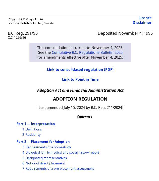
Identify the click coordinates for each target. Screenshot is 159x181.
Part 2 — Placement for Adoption (43, 141)
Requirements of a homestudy (48, 147)
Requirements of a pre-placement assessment (60, 168)
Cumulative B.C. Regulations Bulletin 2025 (87, 52)
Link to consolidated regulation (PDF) (80, 69)
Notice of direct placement (45, 163)
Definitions (34, 129)
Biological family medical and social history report (62, 152)
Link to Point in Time (80, 79)
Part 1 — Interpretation (36, 123)
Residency (33, 134)
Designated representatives (46, 158)
